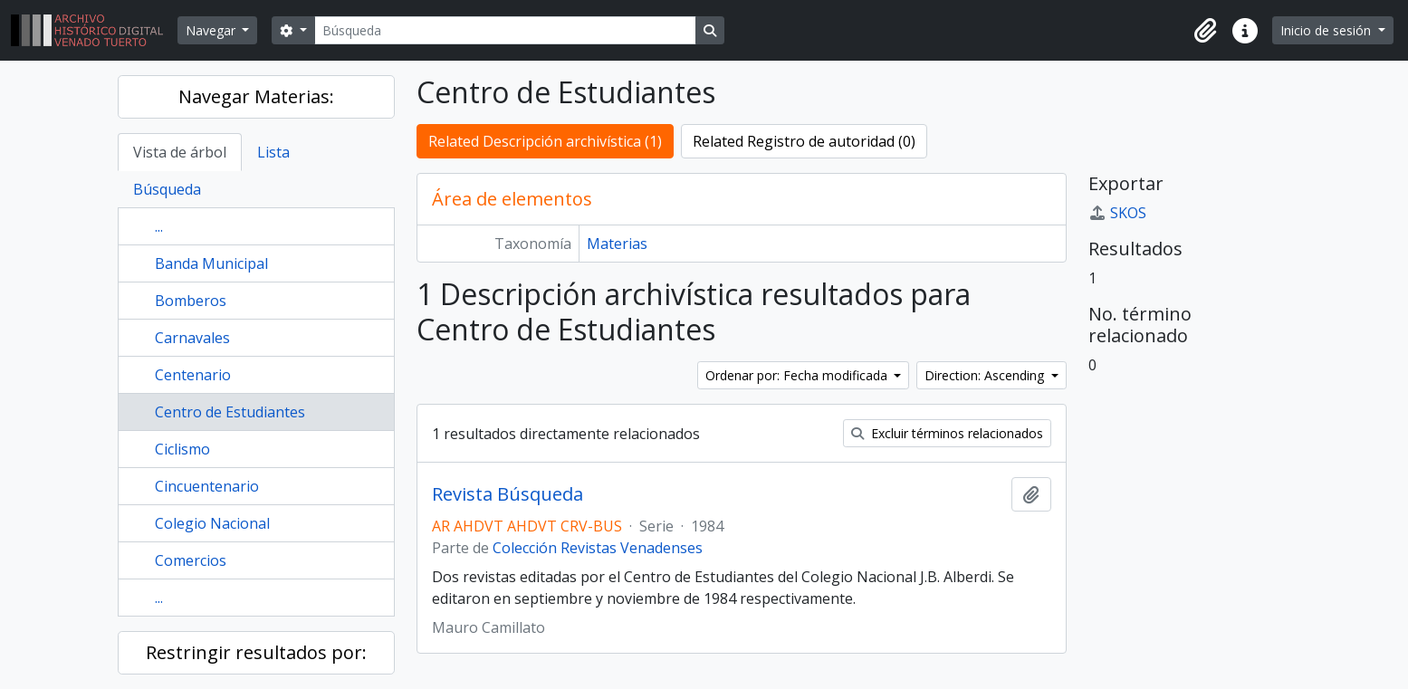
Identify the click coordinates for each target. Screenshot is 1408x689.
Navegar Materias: (256, 96)
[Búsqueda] (505, 30)
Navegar (212, 30)
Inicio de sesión (1327, 30)
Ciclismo (182, 449)
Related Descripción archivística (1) (545, 141)
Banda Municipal (211, 263)
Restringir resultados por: (256, 652)
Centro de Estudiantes (230, 412)
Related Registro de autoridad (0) (804, 141)
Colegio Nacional (212, 523)
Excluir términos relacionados (947, 433)
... (159, 226)
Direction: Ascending (986, 375)
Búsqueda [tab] (167, 189)
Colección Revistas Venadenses (598, 548)
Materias (617, 244)
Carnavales (192, 338)
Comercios (190, 560)
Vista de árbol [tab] (179, 152)
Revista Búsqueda (507, 494)
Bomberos (190, 301)
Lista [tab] (273, 152)
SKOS (1117, 213)
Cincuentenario (207, 486)
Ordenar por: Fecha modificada (798, 375)
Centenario (193, 375)
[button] (1205, 31)
